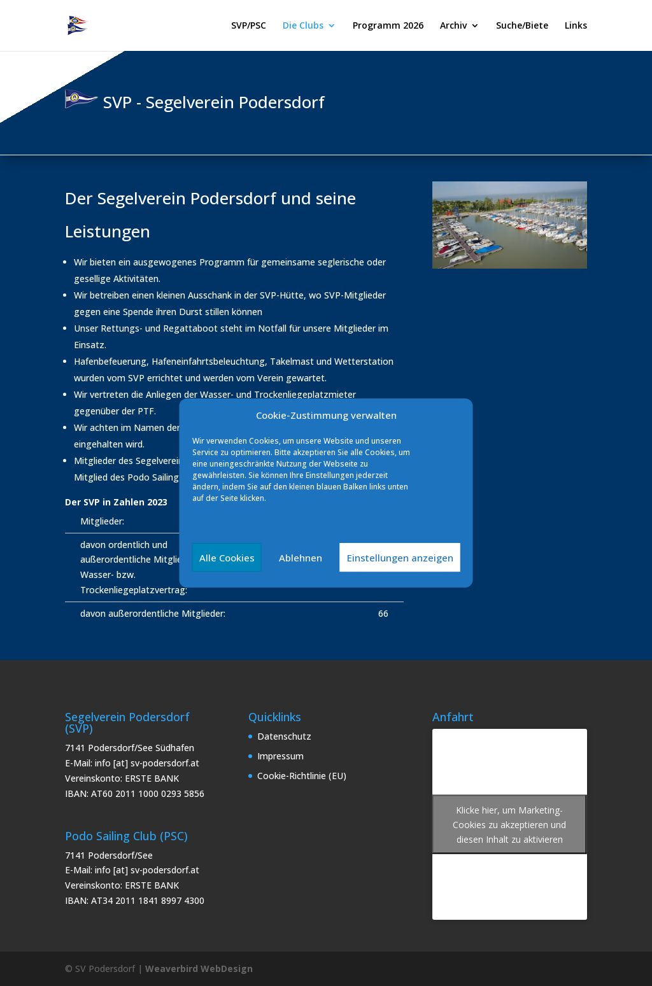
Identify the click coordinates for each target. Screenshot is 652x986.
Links (576, 26)
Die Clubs (303, 26)
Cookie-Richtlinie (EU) (301, 776)
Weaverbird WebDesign (199, 968)
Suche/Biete (522, 26)
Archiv (453, 26)
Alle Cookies (227, 557)
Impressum (280, 756)
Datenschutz (284, 736)
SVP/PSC (248, 26)
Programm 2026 (388, 26)
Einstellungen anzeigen (400, 557)
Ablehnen (300, 557)
